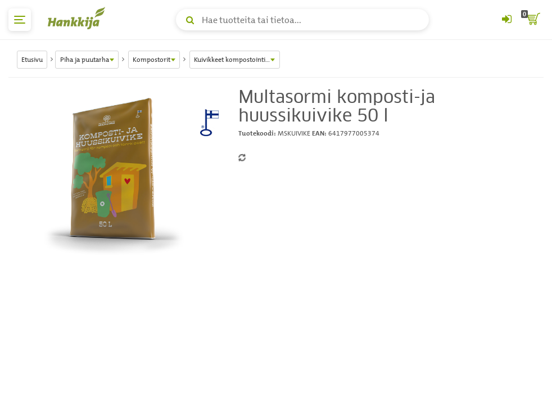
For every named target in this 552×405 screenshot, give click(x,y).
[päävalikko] (19, 19)
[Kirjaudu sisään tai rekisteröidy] (506, 19)
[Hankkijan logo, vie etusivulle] (79, 18)
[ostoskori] (532, 19)
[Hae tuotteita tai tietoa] (302, 19)
